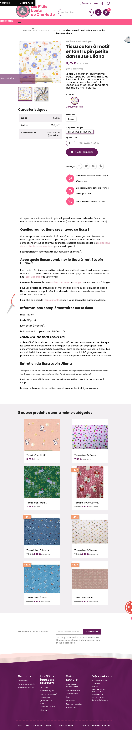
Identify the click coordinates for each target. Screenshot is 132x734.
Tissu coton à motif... (37, 601)
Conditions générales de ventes (46, 704)
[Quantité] (69, 147)
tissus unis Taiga (33, 280)
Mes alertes (71, 711)
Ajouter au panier (82, 156)
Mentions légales (47, 694)
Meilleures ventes (26, 691)
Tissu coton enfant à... (38, 554)
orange (77, 286)
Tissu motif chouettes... (86, 506)
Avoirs (69, 701)
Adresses (70, 704)
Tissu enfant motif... (36, 459)
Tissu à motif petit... (84, 601)
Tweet (86, 170)
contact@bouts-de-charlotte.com (100, 702)
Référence (72, 45)
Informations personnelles (72, 689)
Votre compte (72, 682)
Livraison (44, 691)
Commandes (72, 697)
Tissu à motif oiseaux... (86, 554)
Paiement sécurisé (48, 698)
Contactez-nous (47, 710)
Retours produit (73, 694)
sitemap (44, 714)
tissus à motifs (51, 303)
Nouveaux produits (26, 688)
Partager (79, 170)
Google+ (93, 170)
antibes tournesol (59, 286)
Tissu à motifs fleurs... (85, 459)
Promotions (23, 684)
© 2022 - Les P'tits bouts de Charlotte (34, 729)
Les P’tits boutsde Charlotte (35, 11)
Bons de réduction (74, 708)
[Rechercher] (76, 12)
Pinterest (101, 170)
